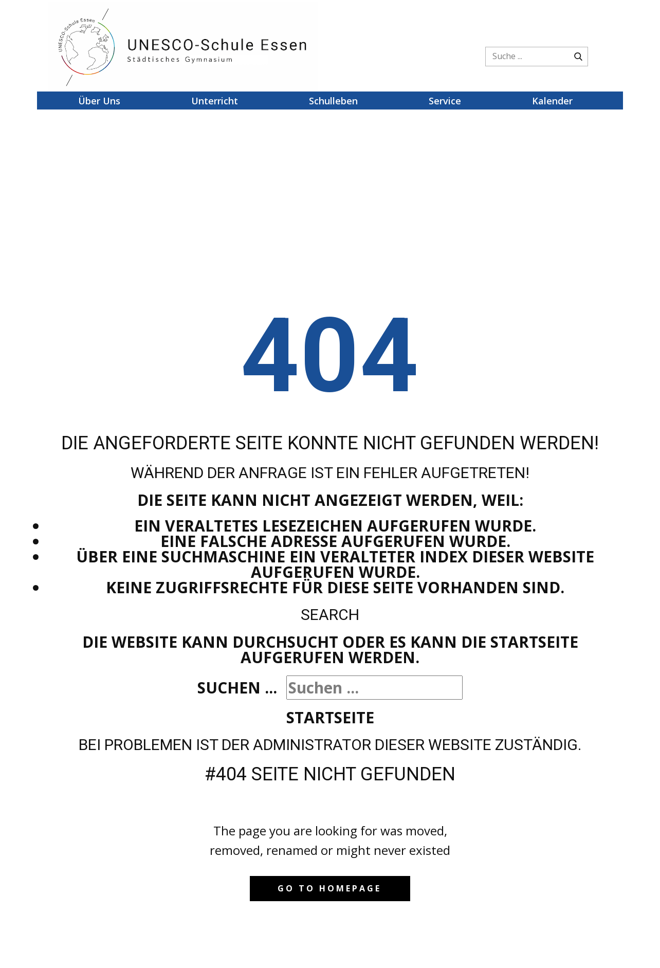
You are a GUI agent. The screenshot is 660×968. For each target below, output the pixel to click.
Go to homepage (329, 888)
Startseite (330, 717)
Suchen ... (237, 687)
